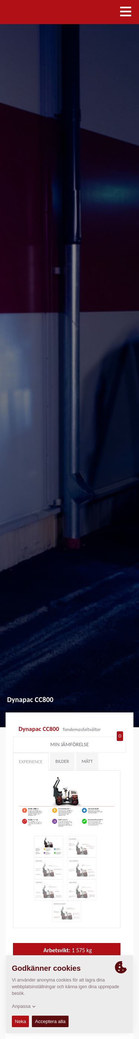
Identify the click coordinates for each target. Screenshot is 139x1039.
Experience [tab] (31, 761)
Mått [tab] (87, 761)
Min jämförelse (86, 743)
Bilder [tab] (62, 761)
